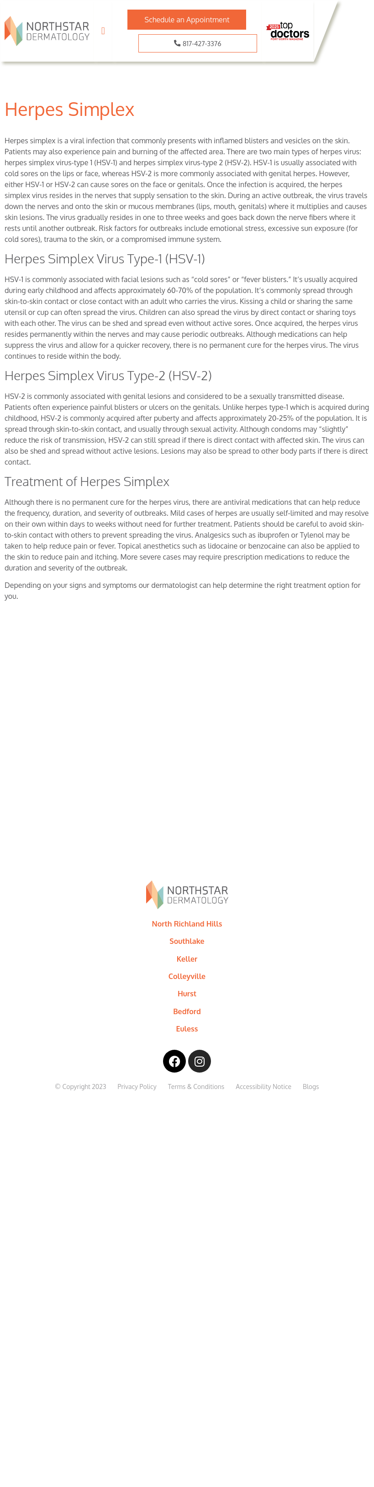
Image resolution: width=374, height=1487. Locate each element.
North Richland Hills (187, 923)
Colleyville (187, 976)
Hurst (187, 993)
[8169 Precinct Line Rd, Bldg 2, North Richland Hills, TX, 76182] (187, 765)
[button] (103, 31)
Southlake (186, 941)
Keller (187, 958)
